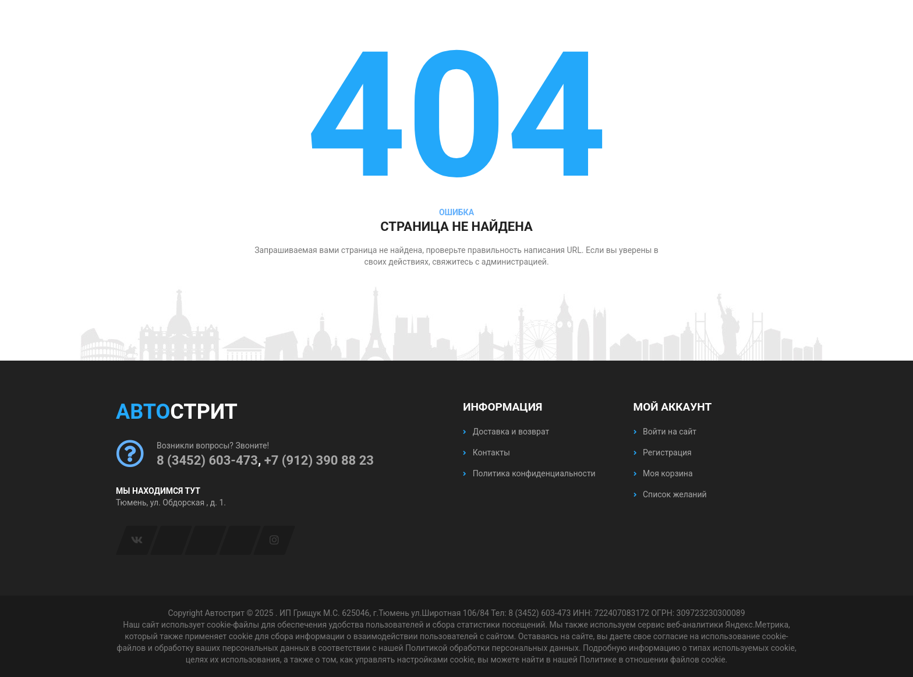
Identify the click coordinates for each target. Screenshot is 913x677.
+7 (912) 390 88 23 (319, 460)
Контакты (486, 452)
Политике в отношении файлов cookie (652, 659)
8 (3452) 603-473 (207, 460)
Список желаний (670, 494)
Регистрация (663, 452)
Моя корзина (663, 473)
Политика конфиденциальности (529, 473)
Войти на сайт (665, 431)
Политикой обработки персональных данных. (493, 648)
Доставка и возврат (506, 431)
